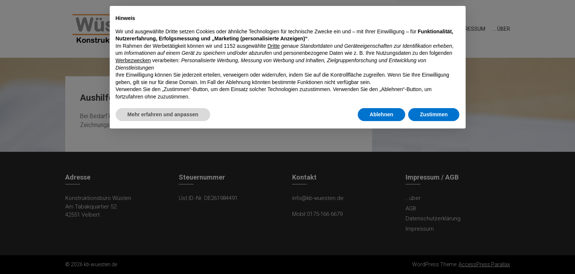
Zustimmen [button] (434, 254)
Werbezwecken (133, 200)
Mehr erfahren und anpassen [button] (163, 254)
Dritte (273, 185)
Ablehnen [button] (381, 254)
